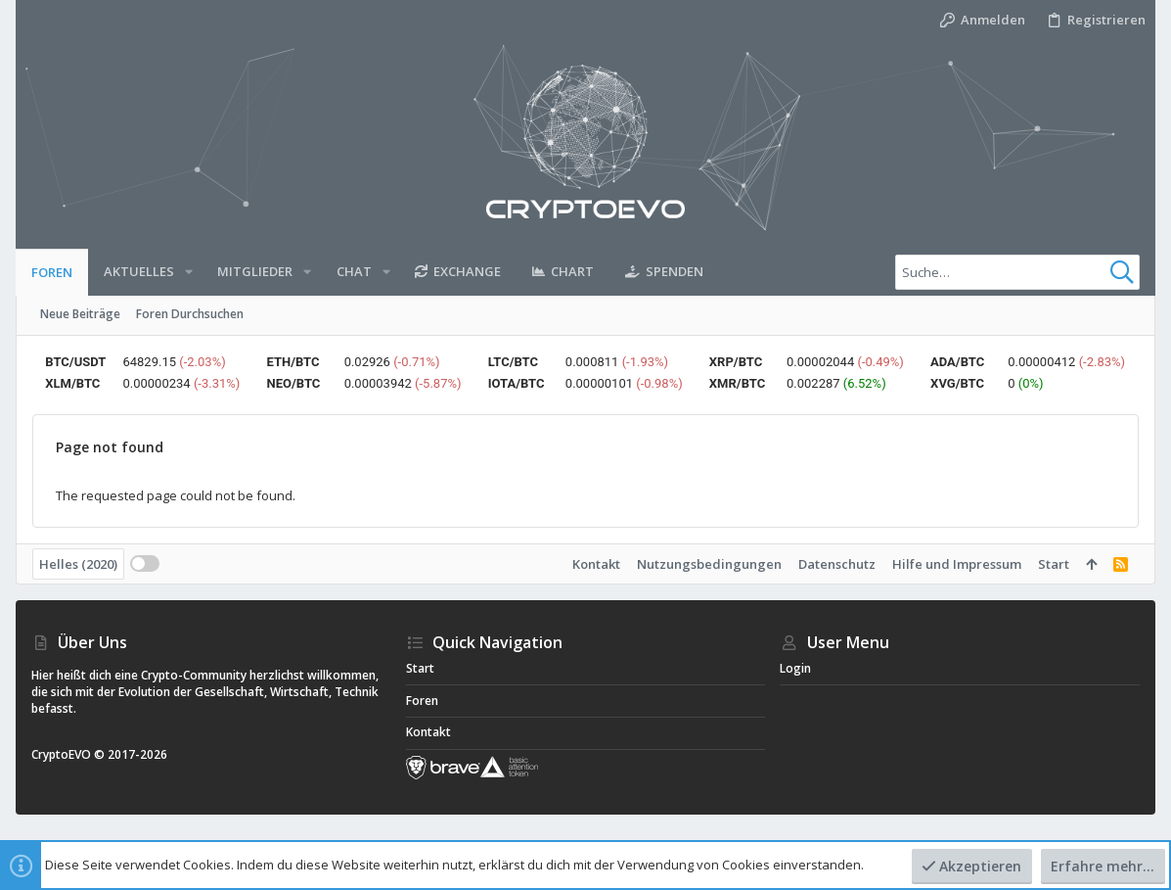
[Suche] (1017, 272)
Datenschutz (837, 564)
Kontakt (596, 564)
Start (1053, 564)
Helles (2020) (78, 564)
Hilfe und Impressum (956, 564)
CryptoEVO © (68, 754)
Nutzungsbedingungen (709, 564)
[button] (189, 272)
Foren (422, 700)
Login (795, 668)
